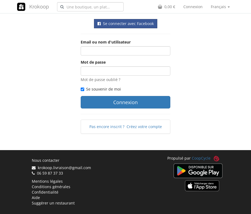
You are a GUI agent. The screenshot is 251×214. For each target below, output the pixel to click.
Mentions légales (47, 181)
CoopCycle (201, 158)
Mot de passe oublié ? (100, 79)
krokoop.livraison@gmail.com (61, 167)
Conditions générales (51, 186)
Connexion (193, 6)
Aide (36, 197)
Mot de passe (93, 62)
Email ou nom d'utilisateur (106, 42)
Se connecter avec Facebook (126, 23)
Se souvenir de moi (101, 89)
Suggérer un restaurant (53, 203)
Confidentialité (45, 192)
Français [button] (220, 6)
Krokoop (39, 7)
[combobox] (90, 6)
